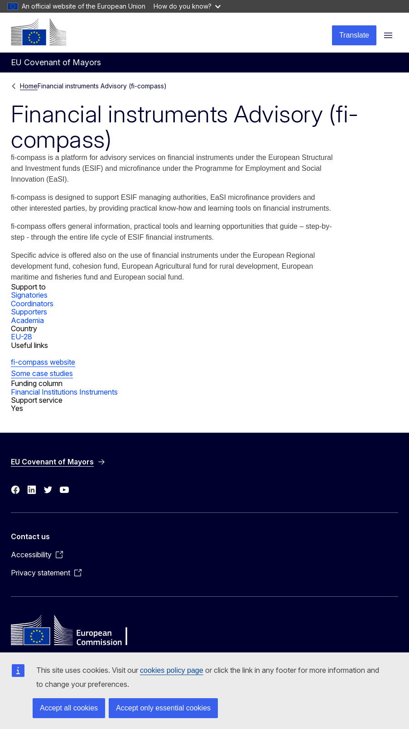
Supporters (29, 311)
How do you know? (187, 6)
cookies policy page (171, 670)
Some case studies (42, 373)
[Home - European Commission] (38, 31)
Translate (354, 35)
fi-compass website (43, 362)
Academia (27, 320)
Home (29, 86)
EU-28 (21, 336)
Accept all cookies (69, 708)
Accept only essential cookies (163, 708)
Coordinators (32, 303)
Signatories (29, 294)
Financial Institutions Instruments (64, 391)
